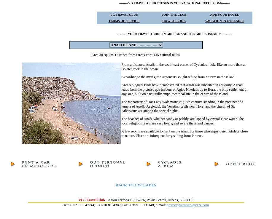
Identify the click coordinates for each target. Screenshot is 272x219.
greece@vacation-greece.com (188, 205)
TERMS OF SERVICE (124, 21)
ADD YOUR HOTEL (224, 14)
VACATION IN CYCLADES (224, 21)
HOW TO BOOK (174, 21)
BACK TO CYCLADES (136, 185)
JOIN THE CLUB (174, 14)
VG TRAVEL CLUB (124, 14)
